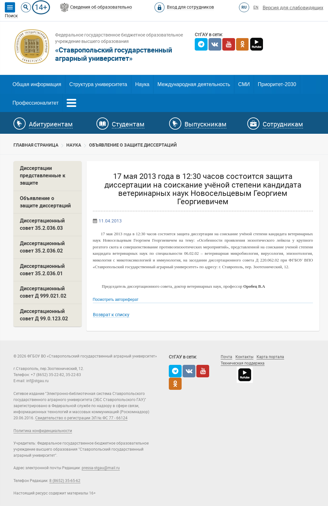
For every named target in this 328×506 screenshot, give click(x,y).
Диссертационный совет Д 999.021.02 (43, 292)
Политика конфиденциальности (42, 431)
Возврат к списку (111, 314)
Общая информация (36, 84)
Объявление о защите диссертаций (133, 145)
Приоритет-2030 (277, 84)
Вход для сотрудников (190, 7)
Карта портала (270, 357)
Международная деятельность (193, 84)
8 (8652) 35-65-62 (64, 480)
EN (255, 7)
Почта (226, 357)
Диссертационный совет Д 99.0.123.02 (44, 315)
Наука (142, 84)
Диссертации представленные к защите (42, 175)
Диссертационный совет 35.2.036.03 (42, 224)
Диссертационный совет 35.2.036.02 (42, 247)
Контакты (244, 357)
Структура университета (98, 84)
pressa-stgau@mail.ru (101, 468)
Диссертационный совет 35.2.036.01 (42, 270)
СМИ (244, 84)
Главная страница (35, 145)
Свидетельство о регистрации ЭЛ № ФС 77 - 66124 (81, 418)
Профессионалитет (35, 103)
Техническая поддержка (243, 363)
